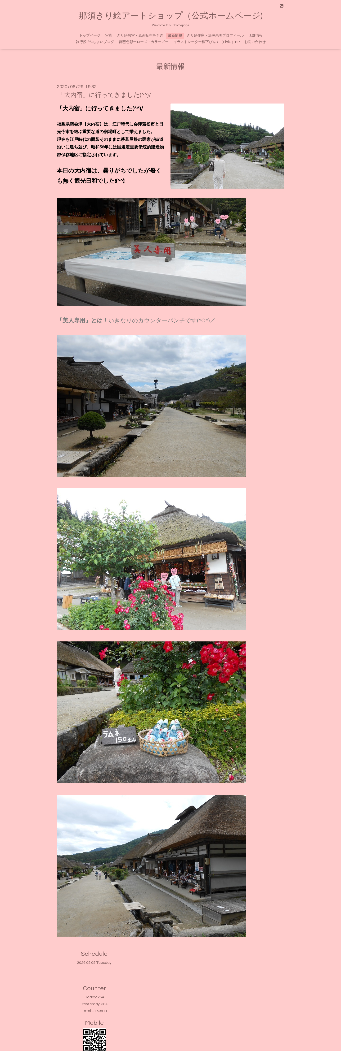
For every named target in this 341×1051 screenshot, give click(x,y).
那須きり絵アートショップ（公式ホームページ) (171, 15)
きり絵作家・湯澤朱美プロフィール (215, 35)
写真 (108, 35)
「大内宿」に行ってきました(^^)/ (104, 95)
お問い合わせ (255, 42)
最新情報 (175, 35)
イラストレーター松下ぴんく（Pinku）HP (206, 42)
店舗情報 (255, 35)
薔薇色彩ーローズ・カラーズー (144, 42)
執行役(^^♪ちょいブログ (95, 42)
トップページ (89, 35)
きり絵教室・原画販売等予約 (140, 35)
